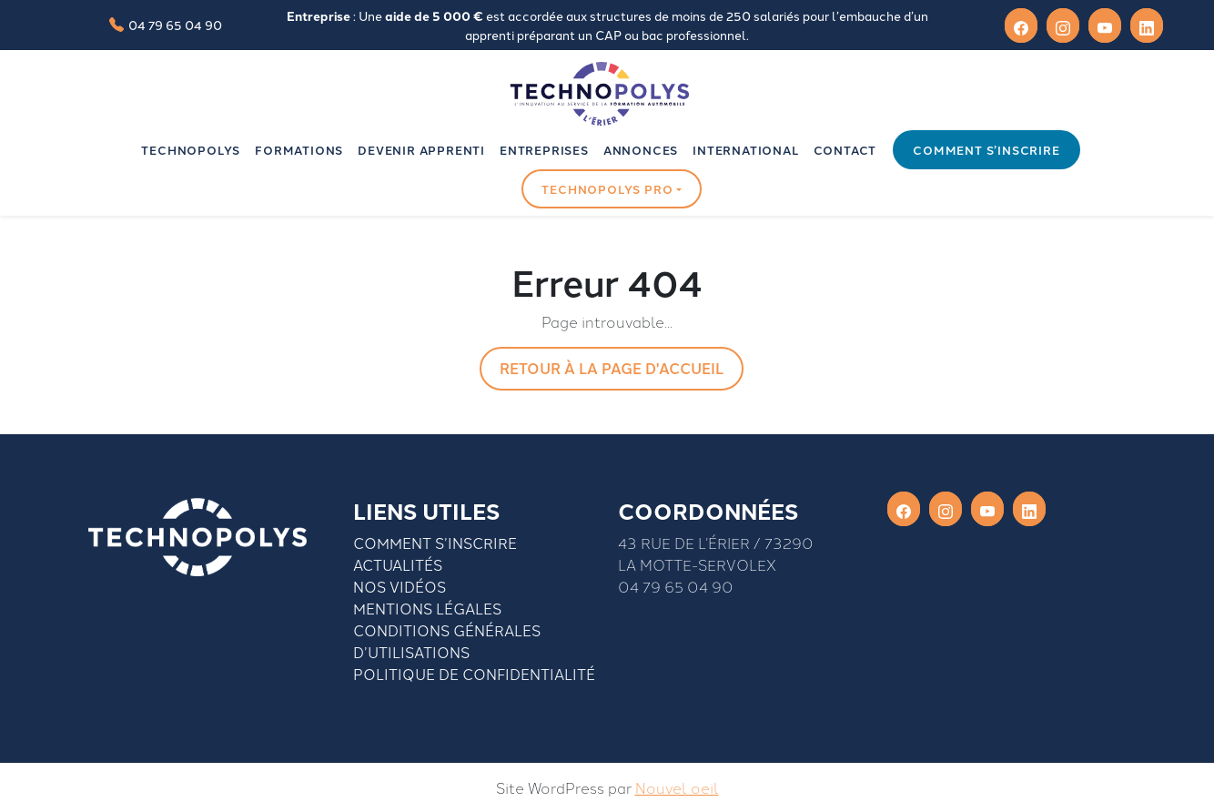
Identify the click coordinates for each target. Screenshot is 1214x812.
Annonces (640, 149)
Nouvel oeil (677, 787)
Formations (299, 149)
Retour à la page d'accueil (611, 368)
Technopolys (190, 149)
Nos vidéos (399, 586)
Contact (845, 149)
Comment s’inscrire (986, 149)
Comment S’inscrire (435, 543)
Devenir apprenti (421, 149)
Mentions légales (427, 608)
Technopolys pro (607, 189)
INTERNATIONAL (745, 149)
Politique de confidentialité (474, 674)
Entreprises (544, 149)
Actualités (397, 564)
